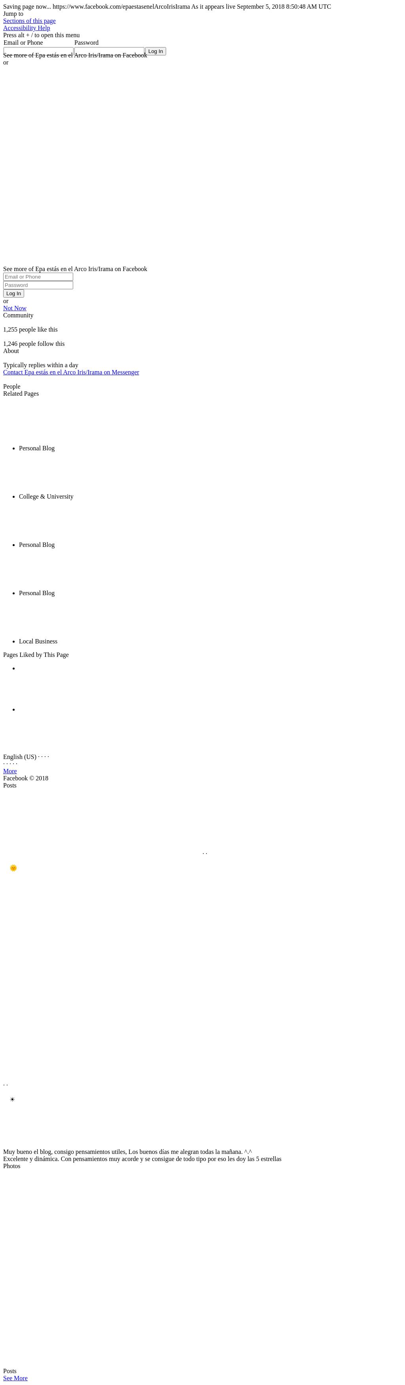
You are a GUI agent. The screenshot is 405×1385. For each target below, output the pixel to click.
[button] (29, 20)
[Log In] (155, 51)
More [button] (10, 771)
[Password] (38, 285)
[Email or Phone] (38, 277)
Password (86, 42)
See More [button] (15, 1378)
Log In (13, 293)
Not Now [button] (14, 308)
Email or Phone (23, 42)
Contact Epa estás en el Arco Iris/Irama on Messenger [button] (71, 372)
